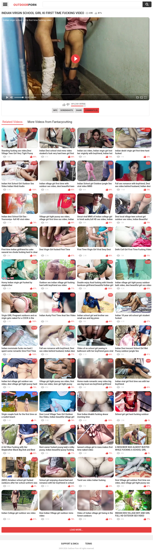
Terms (88, 543)
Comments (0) (91, 110)
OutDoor (25, 5)
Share (79, 110)
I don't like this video (67, 104)
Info (55, 110)
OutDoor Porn (73, 548)
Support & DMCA (69, 543)
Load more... (76, 530)
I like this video (64, 104)
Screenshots (67, 110)
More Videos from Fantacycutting (49, 122)
